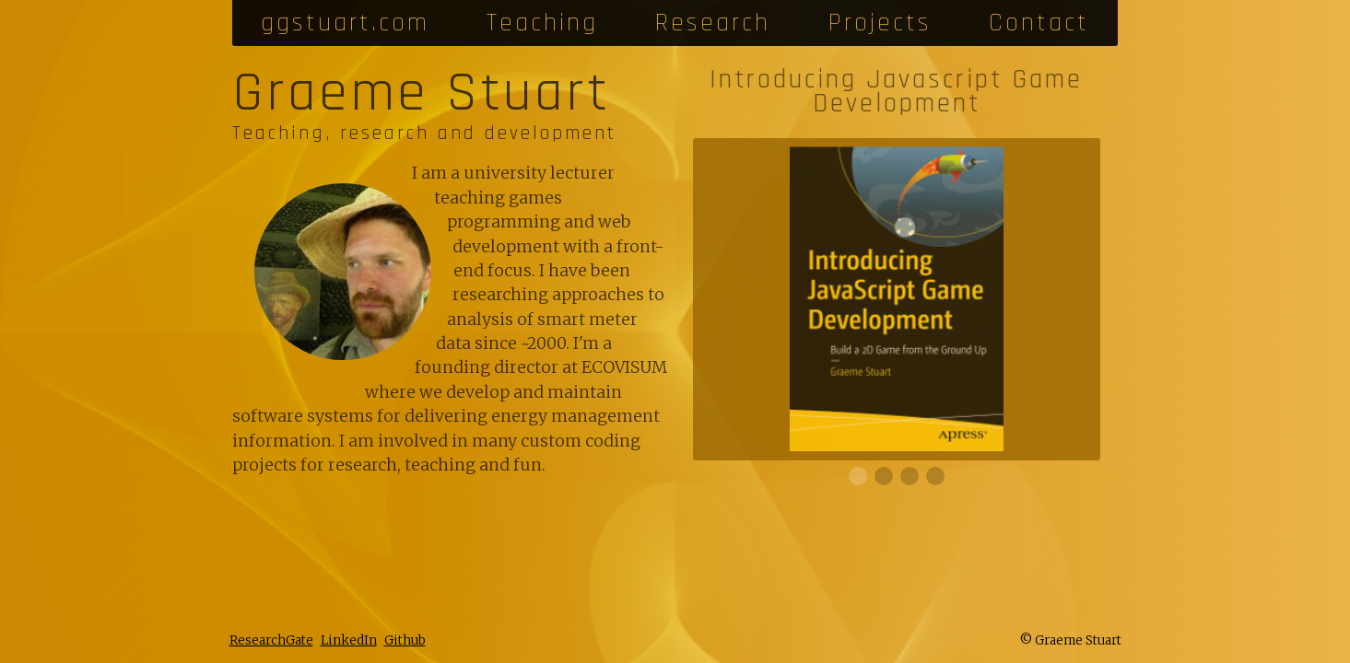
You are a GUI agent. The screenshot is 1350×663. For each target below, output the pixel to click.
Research (712, 23)
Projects (880, 23)
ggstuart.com (345, 23)
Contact (1039, 23)
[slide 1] (884, 476)
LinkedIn (349, 640)
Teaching (542, 23)
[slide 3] (935, 476)
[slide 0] (858, 476)
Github (405, 640)
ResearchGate (271, 640)
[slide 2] (909, 476)
